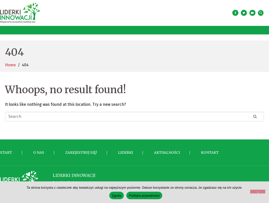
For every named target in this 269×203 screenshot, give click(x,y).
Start (6, 150)
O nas (38, 150)
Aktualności (167, 150)
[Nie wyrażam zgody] (257, 191)
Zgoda (116, 195)
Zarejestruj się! (81, 150)
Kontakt (210, 150)
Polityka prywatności (144, 195)
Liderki (125, 150)
